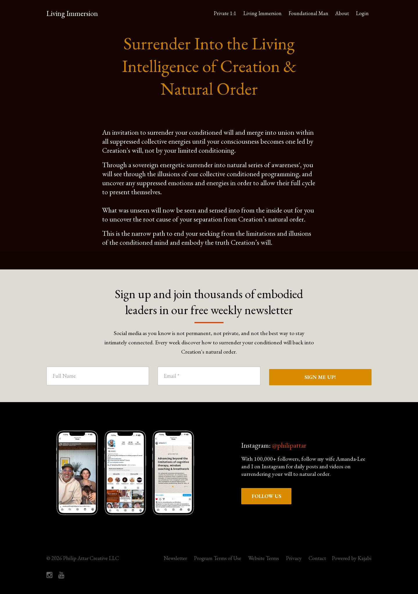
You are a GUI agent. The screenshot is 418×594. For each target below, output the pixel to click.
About (342, 13)
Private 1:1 (225, 13)
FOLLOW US (266, 496)
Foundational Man (308, 13)
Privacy (294, 558)
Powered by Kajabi (352, 558)
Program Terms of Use (217, 558)
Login (362, 13)
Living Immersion (72, 13)
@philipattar (289, 445)
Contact (317, 558)
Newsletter (175, 558)
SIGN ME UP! (320, 377)
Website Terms (263, 558)
